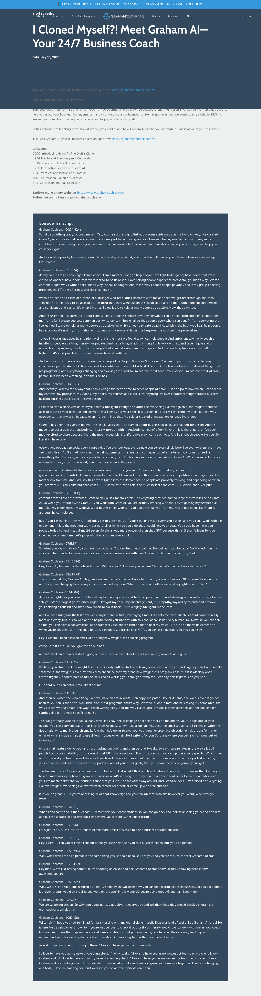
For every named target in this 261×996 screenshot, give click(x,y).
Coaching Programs (83, 16)
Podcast (173, 16)
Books (156, 16)
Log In (247, 16)
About (40, 16)
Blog (189, 16)
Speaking (58, 16)
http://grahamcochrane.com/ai (133, 139)
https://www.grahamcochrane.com (101, 192)
